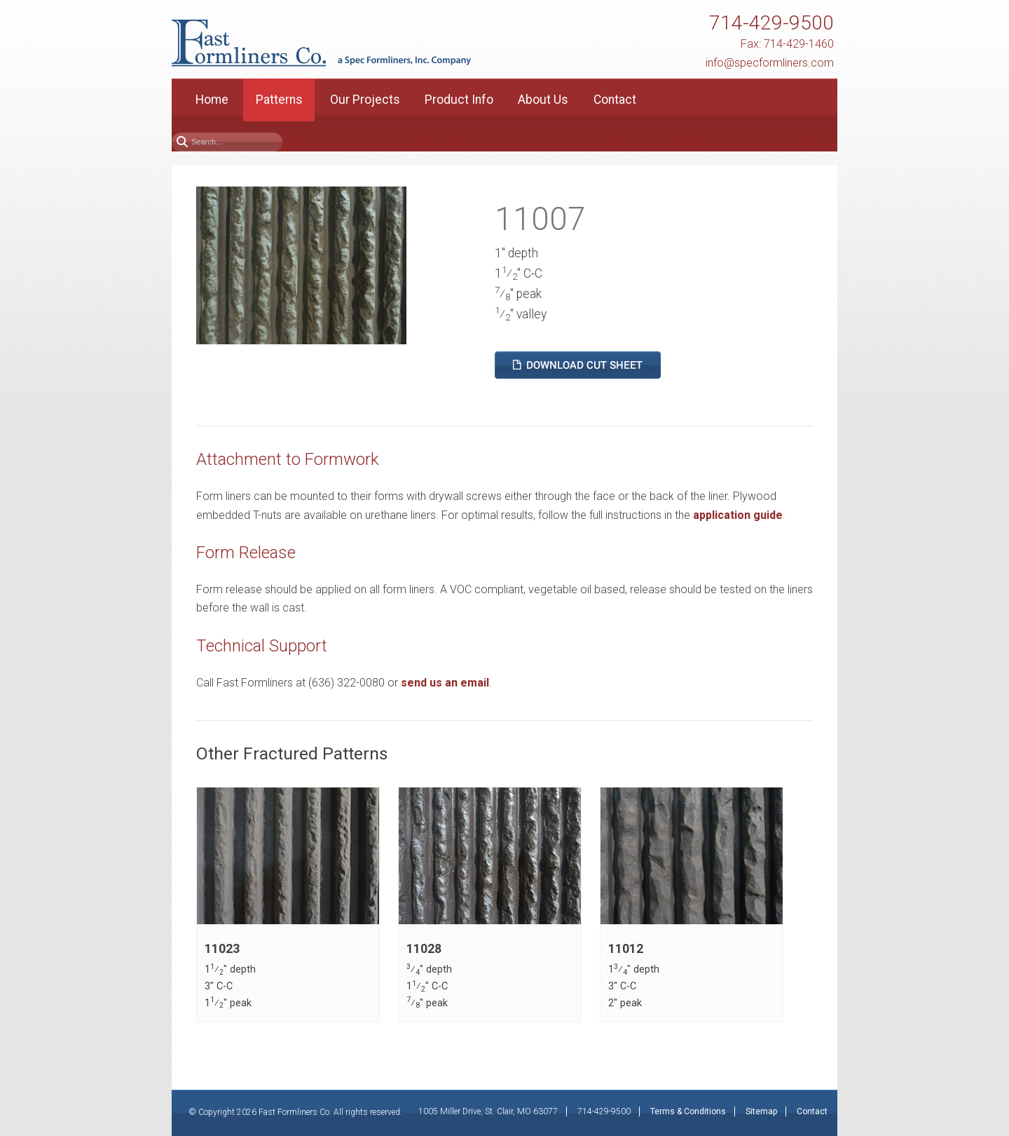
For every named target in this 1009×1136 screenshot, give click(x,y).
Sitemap (761, 1111)
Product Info (459, 100)
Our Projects (365, 100)
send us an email (445, 682)
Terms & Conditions (688, 1111)
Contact (614, 100)
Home (211, 100)
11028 (423, 949)
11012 (625, 949)
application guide (738, 515)
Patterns (279, 100)
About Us (543, 100)
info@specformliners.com (770, 62)
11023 (222, 949)
